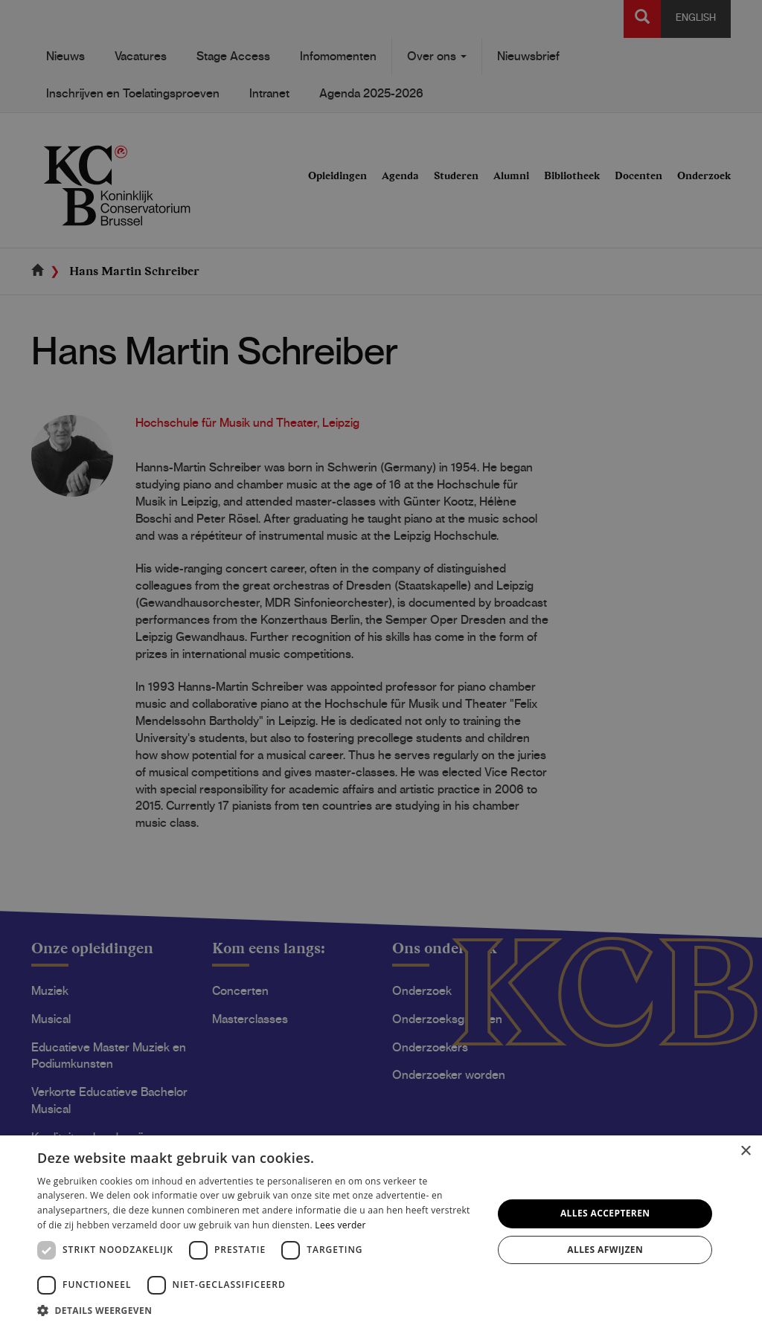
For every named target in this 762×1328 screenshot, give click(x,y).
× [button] (745, 1151)
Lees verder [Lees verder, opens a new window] (340, 1225)
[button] (258, 1310)
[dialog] (381, 664)
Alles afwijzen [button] (605, 1249)
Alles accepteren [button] (605, 1213)
